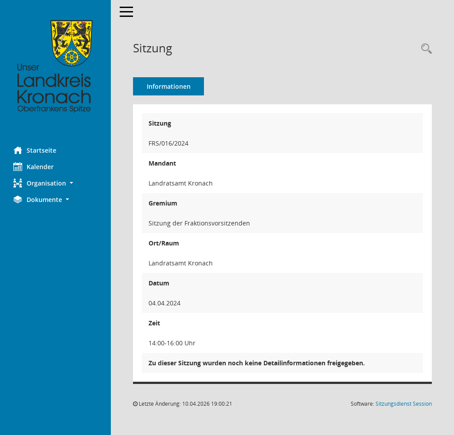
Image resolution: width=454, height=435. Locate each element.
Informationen (169, 86)
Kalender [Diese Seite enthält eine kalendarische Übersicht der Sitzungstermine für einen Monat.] (33, 166)
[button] (55, 183)
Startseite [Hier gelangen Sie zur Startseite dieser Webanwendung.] (34, 150)
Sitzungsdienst (404, 403)
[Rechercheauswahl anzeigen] (424, 49)
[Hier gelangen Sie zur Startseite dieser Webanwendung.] (55, 66)
